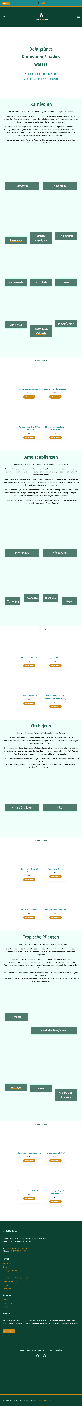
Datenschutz (7, 1289)
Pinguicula (16, 240)
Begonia (16, 1018)
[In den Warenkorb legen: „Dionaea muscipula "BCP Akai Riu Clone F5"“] (29, 437)
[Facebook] (37, 1355)
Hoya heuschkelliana (55, 658)
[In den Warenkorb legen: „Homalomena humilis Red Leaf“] (29, 1199)
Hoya (69, 601)
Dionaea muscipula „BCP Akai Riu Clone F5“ (29, 428)
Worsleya (16, 1088)
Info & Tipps (7, 1303)
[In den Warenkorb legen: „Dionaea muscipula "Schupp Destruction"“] (55, 437)
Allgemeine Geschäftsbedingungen (16, 1278)
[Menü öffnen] (79, 17)
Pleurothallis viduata (55, 869)
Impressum (7, 1285)
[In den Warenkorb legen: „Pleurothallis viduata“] (55, 877)
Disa (59, 808)
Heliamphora (66, 236)
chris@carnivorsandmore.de (17, 1248)
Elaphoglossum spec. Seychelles (29, 1154)
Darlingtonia (16, 282)
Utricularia (41, 282)
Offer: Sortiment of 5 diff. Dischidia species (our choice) (55, 697)
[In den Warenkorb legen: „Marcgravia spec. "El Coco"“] (55, 1161)
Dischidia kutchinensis (29, 658)
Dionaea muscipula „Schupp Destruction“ (55, 428)
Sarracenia (22, 186)
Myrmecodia (22, 553)
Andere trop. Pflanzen (66, 1096)
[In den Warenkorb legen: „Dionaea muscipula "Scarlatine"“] (55, 397)
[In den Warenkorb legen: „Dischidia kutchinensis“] (29, 666)
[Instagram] (44, 1355)
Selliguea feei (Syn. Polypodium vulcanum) (55, 1193)
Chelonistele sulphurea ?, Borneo (29, 871)
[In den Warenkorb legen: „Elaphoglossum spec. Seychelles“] (29, 1161)
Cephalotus (16, 324)
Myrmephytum (13, 601)
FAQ (4, 1274)
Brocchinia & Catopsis (41, 331)
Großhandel (6, 3)
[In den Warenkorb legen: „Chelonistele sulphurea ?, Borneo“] (29, 880)
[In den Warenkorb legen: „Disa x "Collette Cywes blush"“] (55, 918)
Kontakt (6, 1267)
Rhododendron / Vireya (54, 1031)
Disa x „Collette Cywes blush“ (55, 910)
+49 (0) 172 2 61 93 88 (17, 1251)
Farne (41, 1089)
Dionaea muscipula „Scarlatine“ (55, 389)
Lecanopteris (32, 598)
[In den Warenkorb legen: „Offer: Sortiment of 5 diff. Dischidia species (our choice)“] (55, 706)
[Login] (38, 3)
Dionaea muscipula (41, 238)
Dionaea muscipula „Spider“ (29, 389)
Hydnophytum (59, 553)
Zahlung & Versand (10, 1271)
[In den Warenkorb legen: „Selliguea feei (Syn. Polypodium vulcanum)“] (55, 1202)
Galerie (5, 1307)
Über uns (6, 1300)
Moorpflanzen (66, 323)
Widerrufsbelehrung (10, 1281)
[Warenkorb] (43, 3)
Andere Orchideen (22, 808)
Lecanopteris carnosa (29, 696)
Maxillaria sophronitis (29, 910)
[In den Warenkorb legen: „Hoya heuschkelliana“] (55, 666)
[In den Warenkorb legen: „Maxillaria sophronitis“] (29, 918)
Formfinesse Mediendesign (43, 1400)
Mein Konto (7, 1263)
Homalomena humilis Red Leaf (29, 1192)
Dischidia (50, 598)
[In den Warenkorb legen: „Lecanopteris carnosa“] (29, 703)
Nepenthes (60, 186)
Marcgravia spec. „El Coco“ (55, 1154)
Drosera (66, 282)
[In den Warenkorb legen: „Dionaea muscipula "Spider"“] (29, 397)
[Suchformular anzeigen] (4, 17)
